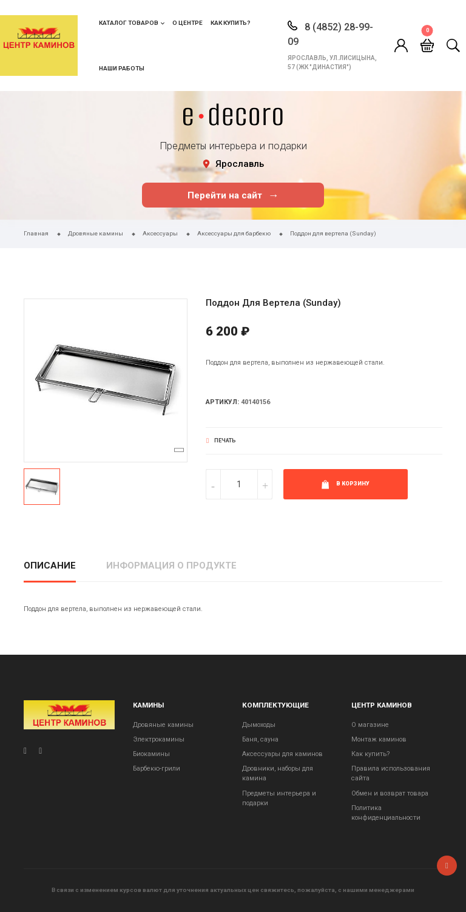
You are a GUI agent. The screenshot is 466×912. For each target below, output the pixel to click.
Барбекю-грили (156, 768)
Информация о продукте (171, 565)
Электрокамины (158, 739)
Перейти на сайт (233, 195)
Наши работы (121, 68)
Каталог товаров (128, 22)
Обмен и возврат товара (389, 793)
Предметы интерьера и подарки (279, 798)
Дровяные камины (163, 725)
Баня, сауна (260, 739)
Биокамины (151, 754)
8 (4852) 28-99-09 (330, 34)
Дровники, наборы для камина (277, 773)
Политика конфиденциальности (385, 813)
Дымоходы (258, 725)
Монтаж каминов (379, 739)
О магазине (370, 725)
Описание (50, 565)
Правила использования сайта (390, 773)
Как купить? (230, 22)
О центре (187, 22)
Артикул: (222, 402)
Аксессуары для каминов (282, 754)
